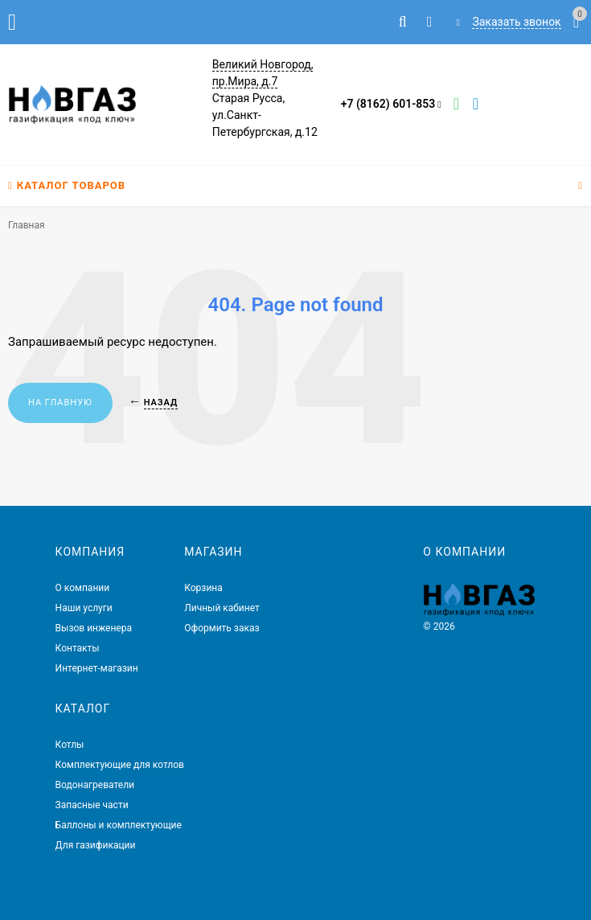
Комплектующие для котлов (119, 764)
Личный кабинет (222, 608)
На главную (60, 402)
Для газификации (95, 845)
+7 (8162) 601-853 (388, 103)
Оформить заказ (221, 628)
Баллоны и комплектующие (118, 825)
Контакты (77, 648)
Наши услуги (84, 608)
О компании (82, 587)
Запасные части (92, 805)
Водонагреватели (94, 785)
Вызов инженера (93, 628)
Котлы (69, 744)
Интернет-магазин (96, 668)
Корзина (203, 587)
